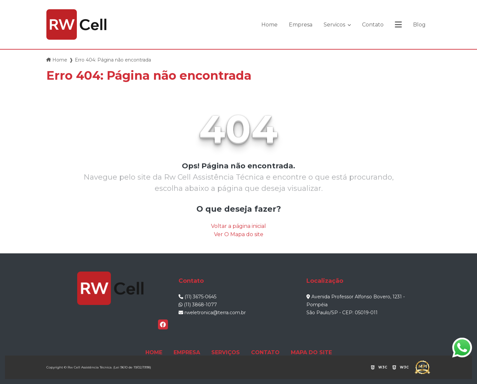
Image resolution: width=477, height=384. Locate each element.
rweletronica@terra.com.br (212, 313)
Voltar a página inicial (238, 226)
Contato (373, 24)
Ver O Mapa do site (238, 234)
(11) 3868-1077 (198, 305)
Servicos (335, 24)
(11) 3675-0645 (197, 297)
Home (269, 24)
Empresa (300, 24)
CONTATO (265, 352)
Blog (419, 24)
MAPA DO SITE (311, 352)
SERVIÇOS (225, 352)
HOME (153, 352)
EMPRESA (187, 352)
